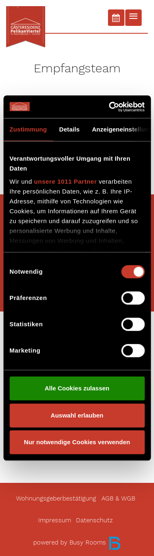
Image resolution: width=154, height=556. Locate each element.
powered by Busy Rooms (77, 543)
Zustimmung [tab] (28, 129)
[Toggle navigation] (133, 17)
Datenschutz (94, 520)
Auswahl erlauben (77, 415)
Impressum (54, 520)
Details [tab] (69, 129)
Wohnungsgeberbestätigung (56, 499)
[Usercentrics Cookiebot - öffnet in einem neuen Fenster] (110, 107)
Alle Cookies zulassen (77, 388)
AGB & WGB (118, 499)
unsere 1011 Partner (65, 181)
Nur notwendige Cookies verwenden (77, 441)
